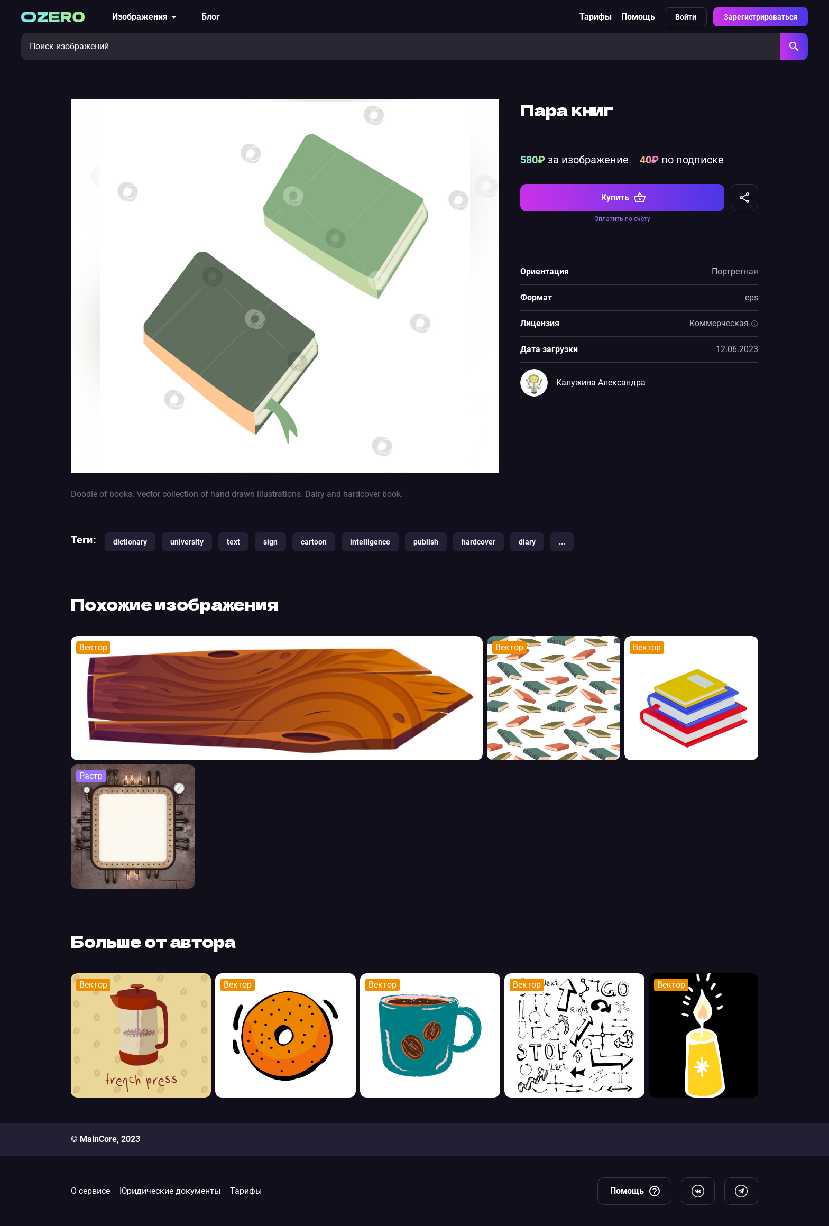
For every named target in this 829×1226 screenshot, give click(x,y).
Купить (623, 197)
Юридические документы (169, 1191)
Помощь (638, 17)
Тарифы (595, 17)
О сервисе (90, 1191)
